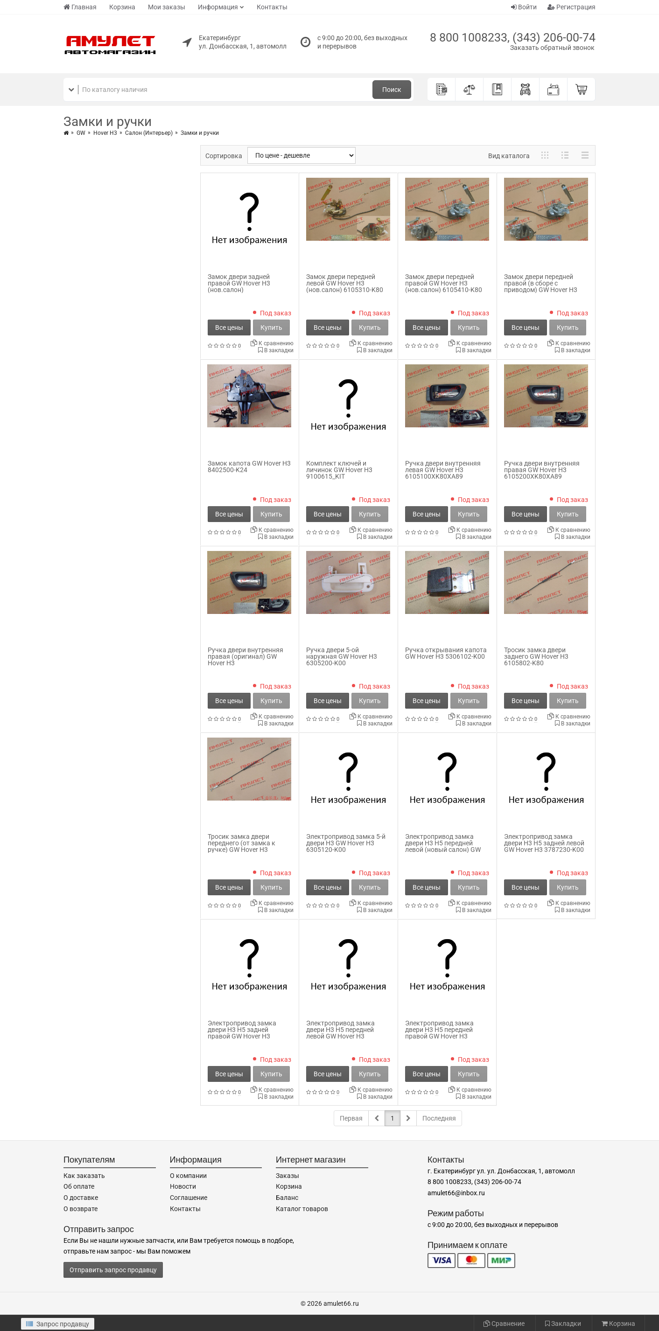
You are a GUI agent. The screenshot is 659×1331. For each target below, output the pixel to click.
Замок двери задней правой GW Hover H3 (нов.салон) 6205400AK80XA (239, 286)
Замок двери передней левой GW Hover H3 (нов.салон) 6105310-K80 (344, 283)
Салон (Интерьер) (149, 133)
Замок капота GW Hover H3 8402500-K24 (249, 467)
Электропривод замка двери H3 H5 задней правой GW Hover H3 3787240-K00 (242, 1032)
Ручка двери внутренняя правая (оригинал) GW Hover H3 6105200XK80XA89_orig (245, 659)
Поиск (391, 89)
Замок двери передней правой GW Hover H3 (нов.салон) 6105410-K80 (443, 283)
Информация (218, 7)
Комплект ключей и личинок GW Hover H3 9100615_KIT (339, 470)
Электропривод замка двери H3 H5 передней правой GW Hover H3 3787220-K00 (439, 1032)
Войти (524, 7)
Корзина (122, 7)
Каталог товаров (302, 1209)
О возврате (80, 1209)
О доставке (80, 1197)
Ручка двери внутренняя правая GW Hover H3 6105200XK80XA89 (542, 470)
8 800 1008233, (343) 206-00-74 (513, 37)
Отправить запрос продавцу (113, 1270)
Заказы (287, 1175)
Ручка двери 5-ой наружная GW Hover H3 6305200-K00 (341, 656)
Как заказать (84, 1175)
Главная (80, 7)
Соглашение (188, 1197)
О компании (188, 1175)
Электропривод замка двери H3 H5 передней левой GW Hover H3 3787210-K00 (340, 1032)
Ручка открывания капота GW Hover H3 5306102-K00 (446, 653)
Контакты (272, 7)
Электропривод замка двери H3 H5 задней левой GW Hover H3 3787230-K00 (544, 843)
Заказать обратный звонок (552, 47)
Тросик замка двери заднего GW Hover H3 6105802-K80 (536, 656)
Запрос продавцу (57, 1324)
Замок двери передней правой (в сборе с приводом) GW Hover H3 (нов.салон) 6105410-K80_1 (546, 286)
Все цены (229, 327)
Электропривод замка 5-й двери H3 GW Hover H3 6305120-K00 (346, 843)
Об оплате (78, 1186)
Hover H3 (105, 133)
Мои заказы (166, 7)
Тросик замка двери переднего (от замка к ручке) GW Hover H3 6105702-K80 (241, 846)
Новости (183, 1186)
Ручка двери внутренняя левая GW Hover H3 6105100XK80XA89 (443, 470)
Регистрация (571, 7)
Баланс (287, 1197)
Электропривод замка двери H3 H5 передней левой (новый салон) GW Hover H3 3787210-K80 (443, 846)
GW (81, 133)
